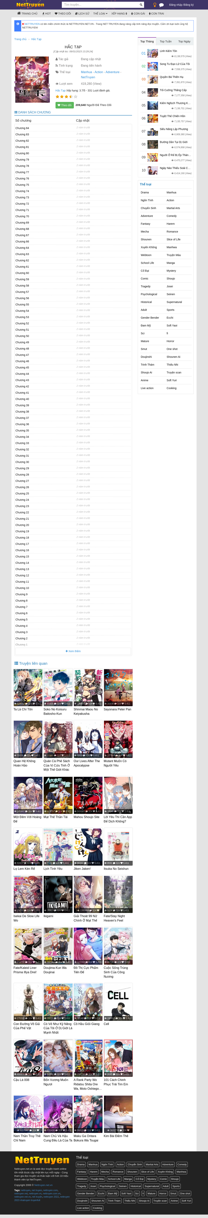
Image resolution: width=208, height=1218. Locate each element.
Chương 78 (22, 165)
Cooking (171, 388)
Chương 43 (22, 380)
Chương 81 (22, 147)
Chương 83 (22, 134)
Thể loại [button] (100, 13)
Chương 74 (22, 191)
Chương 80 (22, 153)
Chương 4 (21, 625)
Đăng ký (189, 4)
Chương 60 (22, 273)
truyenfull (35, 1203)
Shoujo (171, 278)
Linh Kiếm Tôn (168, 50)
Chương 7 (21, 606)
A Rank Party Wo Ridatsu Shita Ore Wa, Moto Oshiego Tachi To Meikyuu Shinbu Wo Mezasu (87, 1088)
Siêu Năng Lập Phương (174, 129)
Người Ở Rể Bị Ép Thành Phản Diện (181, 155)
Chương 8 (21, 600)
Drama (145, 192)
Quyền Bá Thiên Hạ (171, 76)
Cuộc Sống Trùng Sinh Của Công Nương (117, 974)
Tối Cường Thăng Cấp (173, 90)
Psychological (149, 294)
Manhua (86, 72)
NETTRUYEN (31, 24)
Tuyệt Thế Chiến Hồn (172, 116)
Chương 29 (22, 468)
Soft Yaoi (172, 325)
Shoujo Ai (146, 372)
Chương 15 (22, 556)
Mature (145, 341)
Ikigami (49, 918)
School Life (147, 262)
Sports (170, 309)
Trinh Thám (147, 364)
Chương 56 (22, 298)
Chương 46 (22, 361)
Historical (146, 302)
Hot (46, 13)
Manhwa (172, 247)
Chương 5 (21, 619)
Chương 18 (22, 537)
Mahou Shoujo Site (87, 815)
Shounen (146, 239)
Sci (142, 333)
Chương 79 (22, 159)
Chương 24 (22, 499)
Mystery (171, 270)
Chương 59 (22, 279)
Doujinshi (146, 356)
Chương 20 (22, 525)
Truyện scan (174, 372)
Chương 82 (22, 140)
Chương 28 (22, 474)
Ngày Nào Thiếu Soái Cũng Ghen (180, 168)
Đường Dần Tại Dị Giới (174, 142)
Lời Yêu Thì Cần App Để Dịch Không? (116, 820)
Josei (170, 286)
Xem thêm (73, 651)
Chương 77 (22, 172)
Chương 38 (22, 411)
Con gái (138, 13)
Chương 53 (22, 317)
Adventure (112, 72)
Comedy (172, 215)
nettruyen (25, 1193)
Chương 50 (22, 336)
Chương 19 (22, 531)
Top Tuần (166, 41)
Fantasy (145, 223)
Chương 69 (22, 222)
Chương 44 (22, 373)
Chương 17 (22, 543)
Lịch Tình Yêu (53, 871)
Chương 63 (22, 254)
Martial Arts (173, 208)
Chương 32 (22, 449)
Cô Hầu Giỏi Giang (87, 1024)
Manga (171, 262)
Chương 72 (22, 203)
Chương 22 (22, 512)
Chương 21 (22, 518)
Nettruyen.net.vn (43, 1188)
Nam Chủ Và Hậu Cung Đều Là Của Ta (56, 1140)
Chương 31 (22, 455)
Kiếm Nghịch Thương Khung (177, 103)
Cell (107, 1024)
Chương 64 (22, 247)
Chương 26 (22, 487)
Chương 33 (22, 443)
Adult (144, 309)
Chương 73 (22, 197)
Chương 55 (22, 304)
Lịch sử (82, 13)
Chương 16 (22, 550)
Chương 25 (22, 493)
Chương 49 (22, 342)
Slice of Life (173, 239)
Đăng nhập (175, 4)
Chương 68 (22, 228)
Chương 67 (22, 235)
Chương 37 (22, 417)
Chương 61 (22, 266)
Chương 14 (22, 562)
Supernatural (174, 302)
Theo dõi (63, 13)
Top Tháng (147, 41)
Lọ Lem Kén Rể (25, 871)
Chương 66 (22, 241)
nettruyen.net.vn (22, 1200)
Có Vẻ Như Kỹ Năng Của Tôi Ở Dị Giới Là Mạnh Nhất (57, 1029)
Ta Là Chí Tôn (23, 709)
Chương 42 (22, 386)
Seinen (171, 294)
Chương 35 (22, 430)
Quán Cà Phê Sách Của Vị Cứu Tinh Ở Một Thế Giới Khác (57, 765)
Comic (144, 278)
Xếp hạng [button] (119, 13)
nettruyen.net (21, 1197)
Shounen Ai (173, 356)
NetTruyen (88, 77)
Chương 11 (22, 581)
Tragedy (146, 286)
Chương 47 (22, 354)
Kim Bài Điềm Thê (117, 1135)
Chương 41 (22, 392)
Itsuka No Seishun (117, 871)
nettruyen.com (50, 1193)
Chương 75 (22, 184)
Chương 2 (21, 638)
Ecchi (170, 317)
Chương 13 (22, 569)
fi (167, 333)
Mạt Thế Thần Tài (56, 815)
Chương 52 (22, 323)
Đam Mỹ (146, 325)
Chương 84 (22, 128)
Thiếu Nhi (172, 364)
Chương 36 (22, 424)
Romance (172, 231)
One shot (172, 349)
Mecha (145, 231)
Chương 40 (22, 399)
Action (98, 72)
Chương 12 (22, 575)
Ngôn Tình (147, 200)
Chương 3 (21, 632)
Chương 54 (22, 310)
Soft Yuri (172, 380)
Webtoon (146, 255)
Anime (144, 380)
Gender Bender (150, 317)
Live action (147, 388)
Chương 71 (22, 210)
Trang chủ (27, 13)
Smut (144, 349)
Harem (171, 223)
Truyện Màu (174, 255)
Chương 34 (22, 436)
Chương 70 (22, 216)
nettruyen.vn (35, 1197)
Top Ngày (184, 41)
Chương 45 (22, 367)
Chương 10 (22, 588)
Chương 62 (22, 260)
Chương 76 (22, 178)
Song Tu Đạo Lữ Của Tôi (175, 63)
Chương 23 (22, 506)
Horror (170, 341)
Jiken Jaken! (82, 871)
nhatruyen (25, 1203)
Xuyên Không (149, 247)
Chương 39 (22, 405)
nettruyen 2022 (51, 1200)
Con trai (156, 13)
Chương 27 (22, 480)
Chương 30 (22, 462)
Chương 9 (21, 594)
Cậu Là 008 (22, 1080)
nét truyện (37, 1200)
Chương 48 (22, 348)
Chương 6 (21, 613)
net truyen (37, 1193)
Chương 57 (22, 291)
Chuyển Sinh (148, 208)
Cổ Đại (145, 270)
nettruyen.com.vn (51, 1197)
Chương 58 (22, 285)
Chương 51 (22, 329)
